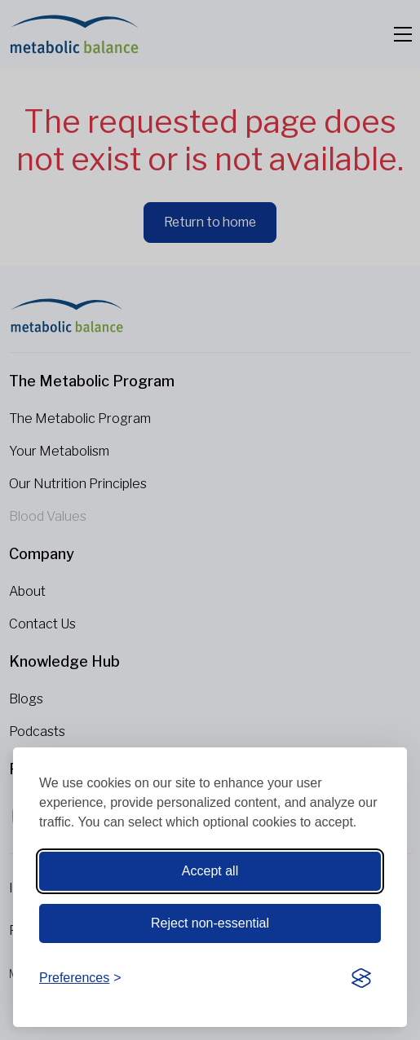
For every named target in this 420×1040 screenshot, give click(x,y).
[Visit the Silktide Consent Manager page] (361, 978)
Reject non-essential (210, 923)
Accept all (210, 871)
